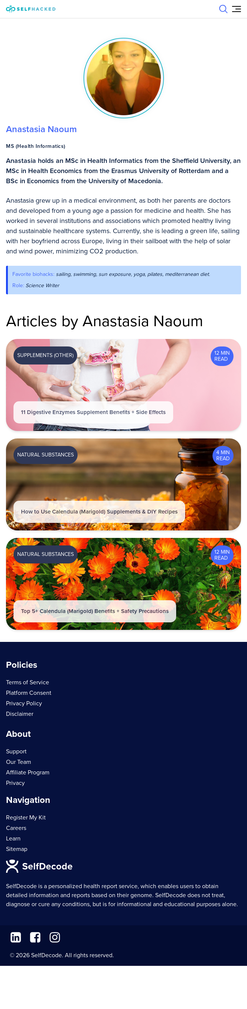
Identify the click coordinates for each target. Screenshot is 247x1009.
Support (16, 751)
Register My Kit (26, 817)
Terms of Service (27, 682)
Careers (16, 828)
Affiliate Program (27, 772)
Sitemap (16, 849)
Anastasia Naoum (41, 129)
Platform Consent (28, 693)
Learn (13, 838)
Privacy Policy (24, 703)
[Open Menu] (236, 9)
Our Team (18, 762)
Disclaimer (19, 714)
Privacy (15, 783)
